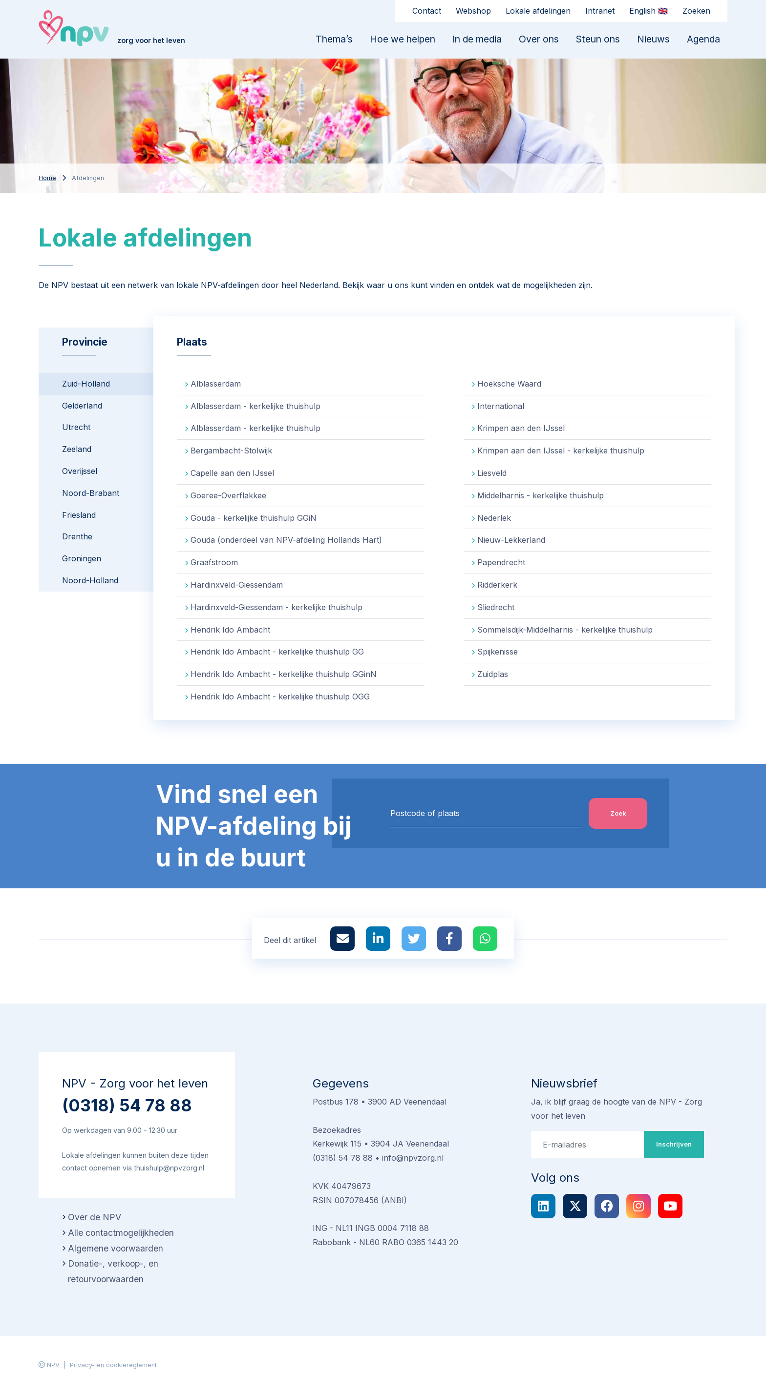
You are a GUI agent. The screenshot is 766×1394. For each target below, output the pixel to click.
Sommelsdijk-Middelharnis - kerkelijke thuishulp (565, 630)
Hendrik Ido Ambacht (230, 630)
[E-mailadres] (587, 1144)
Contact (426, 11)
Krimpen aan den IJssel (521, 428)
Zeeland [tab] (76, 449)
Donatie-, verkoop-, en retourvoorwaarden (113, 1271)
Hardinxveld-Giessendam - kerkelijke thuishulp (276, 607)
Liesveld (492, 473)
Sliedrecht (495, 607)
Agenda (703, 39)
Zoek (618, 813)
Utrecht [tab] (76, 427)
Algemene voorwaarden (115, 1248)
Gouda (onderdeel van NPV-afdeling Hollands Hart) (286, 540)
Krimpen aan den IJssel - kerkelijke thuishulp (560, 450)
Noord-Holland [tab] (90, 580)
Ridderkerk (497, 585)
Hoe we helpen (402, 39)
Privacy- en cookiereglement (113, 1365)
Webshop (473, 11)
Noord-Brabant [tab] (90, 493)
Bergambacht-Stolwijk (231, 450)
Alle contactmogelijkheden (121, 1233)
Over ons (539, 39)
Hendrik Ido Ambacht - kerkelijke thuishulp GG (277, 651)
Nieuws (653, 39)
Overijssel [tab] (79, 471)
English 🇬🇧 (648, 11)
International (500, 406)
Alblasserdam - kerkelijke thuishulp (255, 406)
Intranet (600, 11)
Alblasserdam (216, 384)
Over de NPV (94, 1217)
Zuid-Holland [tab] (86, 384)
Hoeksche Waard (509, 384)
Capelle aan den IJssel (232, 473)
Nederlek (494, 518)
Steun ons (598, 39)
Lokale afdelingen (538, 11)
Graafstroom (214, 562)
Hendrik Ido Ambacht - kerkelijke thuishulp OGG (280, 696)
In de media (477, 39)
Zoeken (696, 11)
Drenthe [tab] (77, 536)
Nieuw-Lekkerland (511, 540)
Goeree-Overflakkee (228, 495)
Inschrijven (674, 1144)
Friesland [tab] (79, 515)
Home (47, 178)
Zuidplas (492, 674)
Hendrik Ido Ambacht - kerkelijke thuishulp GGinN (284, 674)
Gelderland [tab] (82, 405)
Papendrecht (501, 562)
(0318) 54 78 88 (127, 1105)
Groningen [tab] (81, 558)
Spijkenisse (497, 651)
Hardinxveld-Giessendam (237, 585)
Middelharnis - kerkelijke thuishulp (540, 495)
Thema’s (334, 39)
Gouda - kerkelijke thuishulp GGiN (254, 518)
